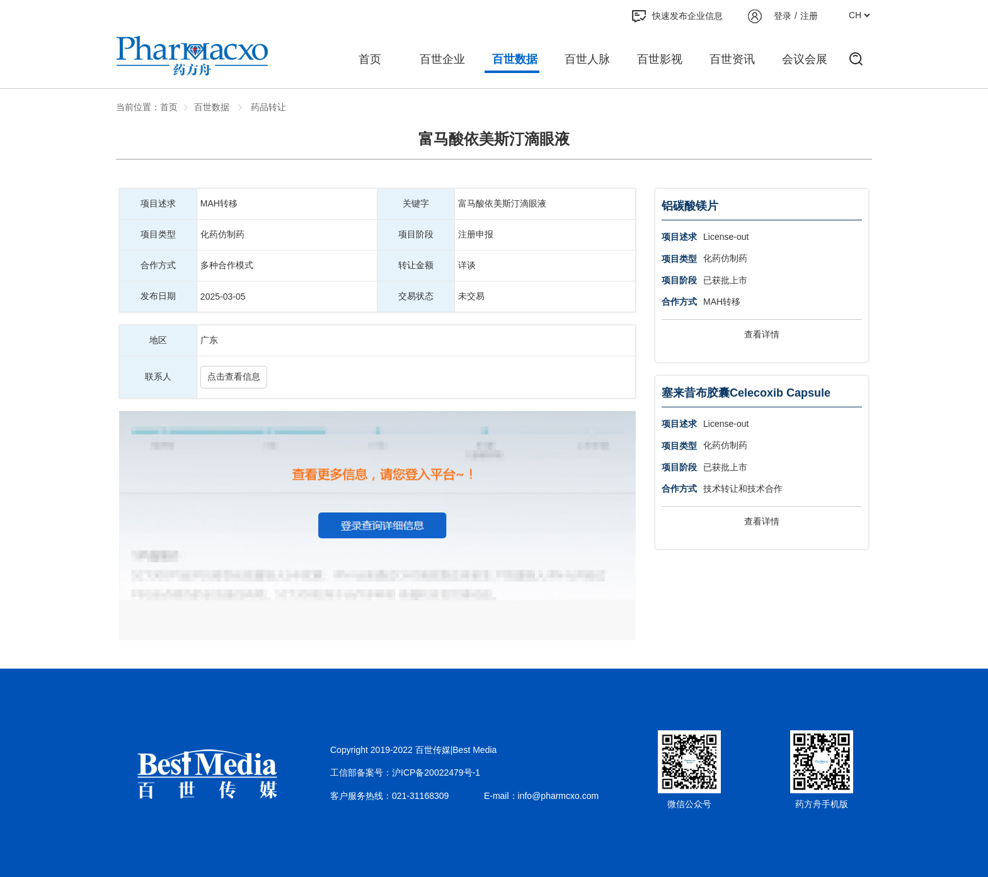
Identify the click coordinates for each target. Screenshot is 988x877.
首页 (370, 59)
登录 (782, 16)
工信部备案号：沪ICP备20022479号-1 (405, 772)
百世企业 (442, 59)
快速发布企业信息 (677, 16)
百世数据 (514, 59)
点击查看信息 (233, 376)
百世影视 (659, 59)
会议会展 (804, 59)
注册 (809, 16)
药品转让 (267, 107)
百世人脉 (587, 59)
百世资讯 (732, 59)
